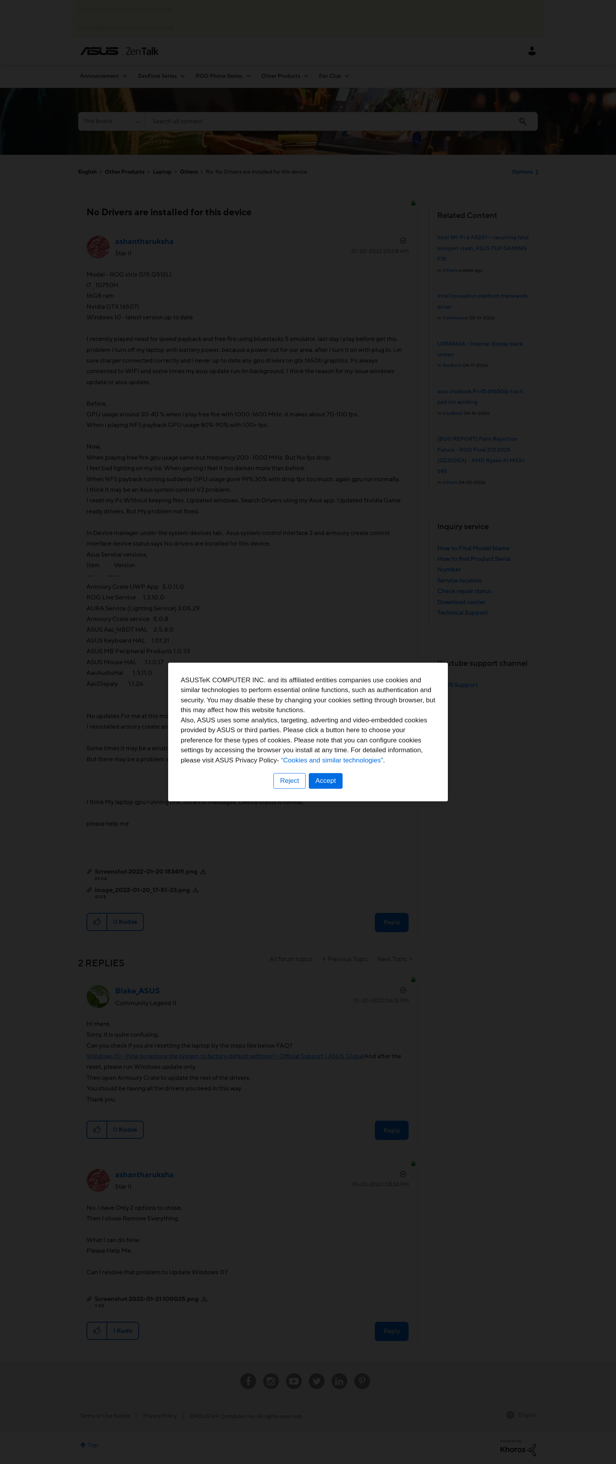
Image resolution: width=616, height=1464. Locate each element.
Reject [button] (289, 780)
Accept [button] (325, 780)
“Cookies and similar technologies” (332, 760)
